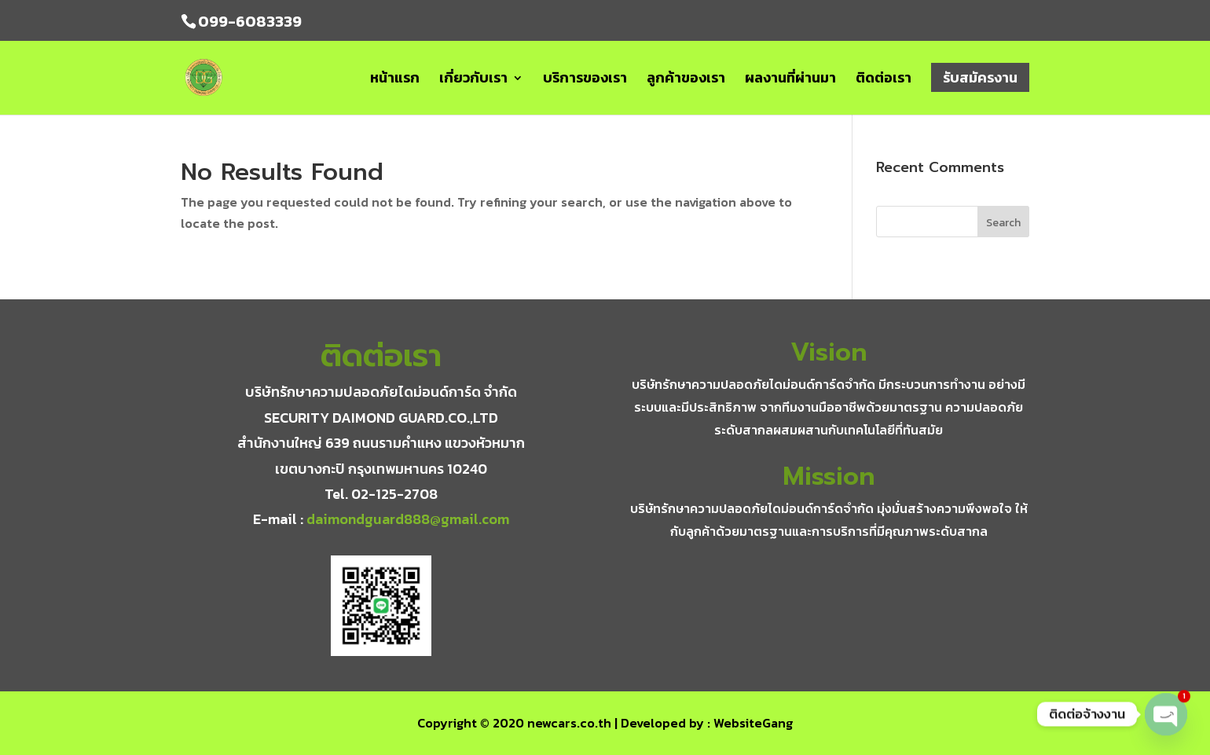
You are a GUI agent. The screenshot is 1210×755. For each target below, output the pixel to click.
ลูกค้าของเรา (686, 80)
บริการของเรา (585, 80)
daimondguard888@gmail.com (407, 519)
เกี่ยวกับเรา (473, 80)
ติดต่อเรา (883, 80)
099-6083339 (250, 21)
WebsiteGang (753, 722)
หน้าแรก (395, 80)
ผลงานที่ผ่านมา (790, 80)
